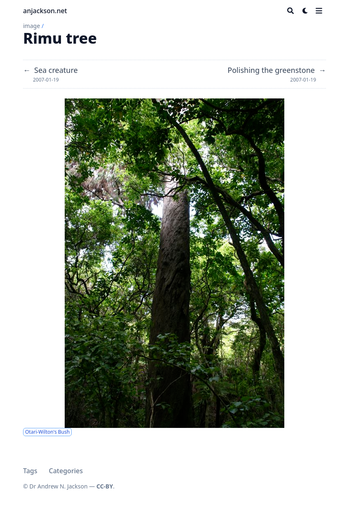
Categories (66, 470)
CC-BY (104, 486)
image (31, 26)
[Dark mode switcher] (305, 10)
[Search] (290, 10)
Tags (30, 470)
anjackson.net (45, 10)
